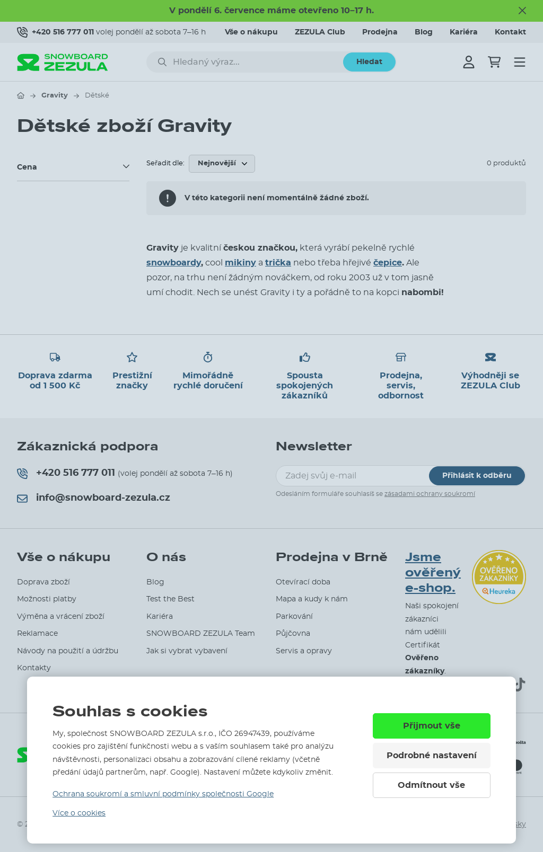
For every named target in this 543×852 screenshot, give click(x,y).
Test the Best (170, 599)
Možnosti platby (46, 599)
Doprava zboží (43, 582)
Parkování (294, 616)
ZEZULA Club (320, 32)
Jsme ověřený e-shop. (433, 573)
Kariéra (464, 32)
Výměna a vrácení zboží (60, 616)
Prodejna (380, 32)
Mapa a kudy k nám (312, 599)
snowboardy (173, 263)
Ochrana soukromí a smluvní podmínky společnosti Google (163, 794)
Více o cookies (79, 813)
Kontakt (510, 32)
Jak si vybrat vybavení (186, 651)
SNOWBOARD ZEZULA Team (200, 633)
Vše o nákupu (251, 32)
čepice (387, 263)
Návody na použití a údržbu (67, 651)
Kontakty (34, 668)
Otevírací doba (303, 582)
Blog (424, 32)
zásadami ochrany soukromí (429, 494)
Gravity (54, 95)
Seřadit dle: (165, 163)
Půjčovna (293, 633)
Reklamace (37, 633)
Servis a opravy (304, 651)
